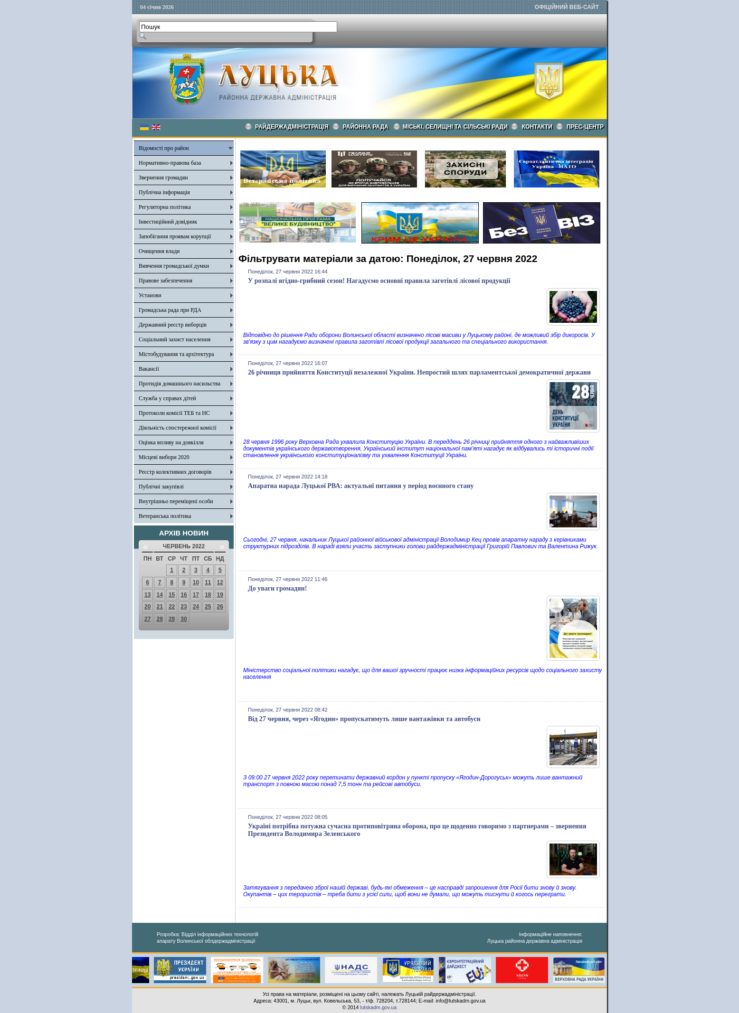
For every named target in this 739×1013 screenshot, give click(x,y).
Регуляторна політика (165, 207)
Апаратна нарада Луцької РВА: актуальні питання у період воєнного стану (361, 485)
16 (183, 594)
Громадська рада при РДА (170, 310)
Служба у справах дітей (167, 398)
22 (172, 606)
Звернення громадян (163, 177)
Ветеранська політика (165, 516)
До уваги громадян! (277, 588)
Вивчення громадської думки (174, 266)
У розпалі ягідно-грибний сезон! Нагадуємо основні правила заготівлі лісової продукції (379, 280)
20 (147, 606)
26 (220, 606)
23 (183, 606)
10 (196, 582)
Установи (150, 295)
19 (220, 594)
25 (208, 606)
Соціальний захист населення (174, 339)
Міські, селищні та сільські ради (455, 126)
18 (208, 594)
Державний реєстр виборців (173, 324)
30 (183, 619)
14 (159, 594)
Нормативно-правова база (170, 162)
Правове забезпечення (165, 280)
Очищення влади (159, 251)
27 (147, 619)
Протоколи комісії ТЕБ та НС (174, 413)
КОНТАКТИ (537, 126)
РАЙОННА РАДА (365, 126)
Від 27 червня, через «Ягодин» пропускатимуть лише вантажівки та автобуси (364, 718)
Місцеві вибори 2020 (164, 457)
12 (220, 582)
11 (208, 582)
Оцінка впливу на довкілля (171, 442)
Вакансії (149, 369)
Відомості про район (164, 148)
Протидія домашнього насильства (179, 383)
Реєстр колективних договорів (175, 472)
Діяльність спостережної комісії (178, 427)
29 (172, 619)
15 (172, 594)
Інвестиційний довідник (168, 221)
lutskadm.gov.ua (378, 1007)
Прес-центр (585, 126)
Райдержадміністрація (292, 126)
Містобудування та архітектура (176, 354)
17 (196, 594)
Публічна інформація (164, 192)
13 (147, 594)
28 (159, 619)
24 (196, 606)
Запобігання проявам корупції (175, 236)
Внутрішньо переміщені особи (176, 501)
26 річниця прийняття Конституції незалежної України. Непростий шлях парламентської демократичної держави (419, 372)
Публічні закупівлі (161, 486)
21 (159, 606)
